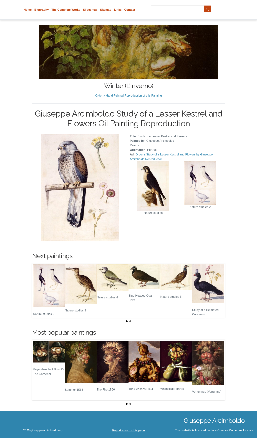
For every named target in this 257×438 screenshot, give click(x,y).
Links (118, 9)
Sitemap (105, 9)
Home (28, 9)
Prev (38, 290)
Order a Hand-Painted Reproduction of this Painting (128, 95)
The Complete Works (65, 9)
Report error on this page (128, 430)
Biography (41, 9)
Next (219, 290)
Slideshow (90, 9)
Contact (129, 9)
